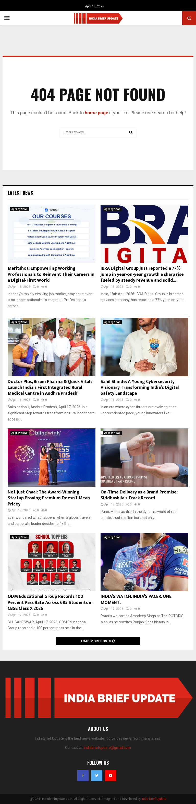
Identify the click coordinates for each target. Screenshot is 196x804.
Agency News (19, 209)
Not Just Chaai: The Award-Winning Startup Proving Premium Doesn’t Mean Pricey (49, 498)
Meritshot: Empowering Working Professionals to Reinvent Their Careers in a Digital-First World (51, 274)
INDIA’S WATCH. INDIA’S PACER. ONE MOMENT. (136, 599)
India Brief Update (153, 799)
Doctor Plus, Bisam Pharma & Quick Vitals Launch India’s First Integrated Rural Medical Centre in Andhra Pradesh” (50, 388)
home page (96, 112)
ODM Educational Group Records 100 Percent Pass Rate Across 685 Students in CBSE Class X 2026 (50, 602)
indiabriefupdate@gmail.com (107, 748)
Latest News (20, 192)
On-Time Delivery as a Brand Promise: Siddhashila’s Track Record (139, 495)
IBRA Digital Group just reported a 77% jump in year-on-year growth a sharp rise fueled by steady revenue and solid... (142, 274)
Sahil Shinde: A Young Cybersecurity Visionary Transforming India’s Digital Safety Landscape (140, 388)
